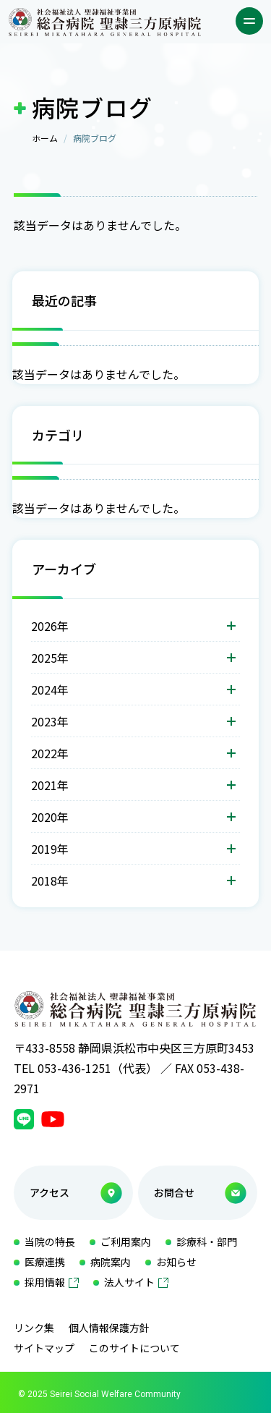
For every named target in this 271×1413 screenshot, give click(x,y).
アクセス (49, 1192)
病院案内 (110, 1262)
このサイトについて (134, 1348)
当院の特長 (50, 1241)
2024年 (50, 689)
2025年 (50, 657)
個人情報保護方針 (109, 1327)
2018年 (50, 880)
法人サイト (129, 1282)
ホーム (45, 138)
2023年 (50, 721)
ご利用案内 (125, 1241)
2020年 (50, 817)
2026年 (50, 626)
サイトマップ (44, 1348)
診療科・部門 (206, 1241)
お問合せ (174, 1192)
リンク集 (34, 1327)
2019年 (50, 848)
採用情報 (45, 1282)
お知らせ (176, 1262)
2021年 (50, 785)
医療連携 (45, 1262)
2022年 (50, 753)
